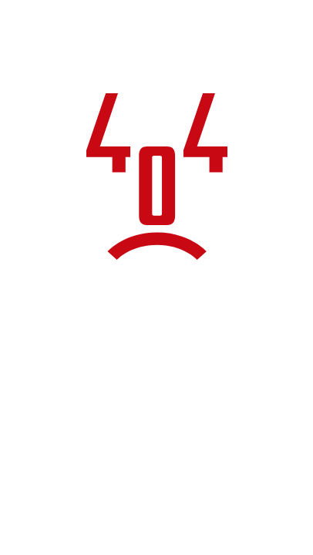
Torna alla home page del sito (156, 444)
